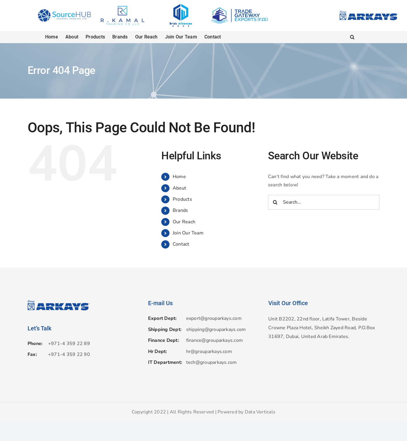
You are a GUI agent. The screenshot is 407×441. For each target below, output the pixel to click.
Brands (180, 210)
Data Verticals (260, 412)
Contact (181, 244)
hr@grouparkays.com (209, 351)
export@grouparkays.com (214, 318)
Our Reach (184, 222)
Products (182, 199)
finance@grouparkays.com (214, 340)
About (179, 188)
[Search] (275, 202)
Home (179, 176)
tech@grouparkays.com (211, 362)
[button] (352, 37)
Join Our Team (188, 233)
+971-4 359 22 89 (69, 343)
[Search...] (323, 202)
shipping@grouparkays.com (216, 329)
